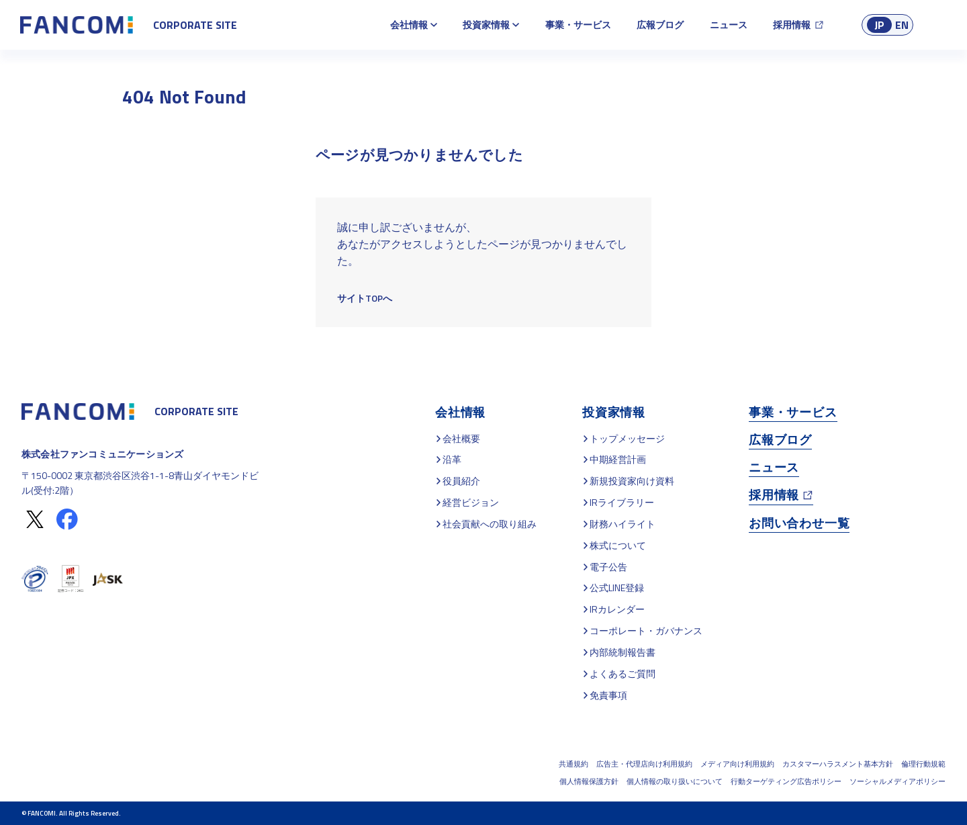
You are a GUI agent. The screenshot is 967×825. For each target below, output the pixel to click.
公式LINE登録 (617, 587)
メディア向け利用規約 (737, 763)
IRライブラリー (622, 502)
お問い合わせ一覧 (799, 523)
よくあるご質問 (622, 673)
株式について (618, 545)
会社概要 (461, 438)
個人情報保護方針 (588, 781)
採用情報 (792, 24)
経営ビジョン (471, 502)
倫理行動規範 (923, 763)
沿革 (452, 459)
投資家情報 (486, 24)
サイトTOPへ (364, 298)
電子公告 (608, 567)
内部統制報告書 (622, 652)
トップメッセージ (627, 438)
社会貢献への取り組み (490, 524)
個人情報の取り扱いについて (675, 781)
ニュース (728, 24)
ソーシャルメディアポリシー (897, 781)
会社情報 (409, 24)
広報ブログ (660, 24)
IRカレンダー (617, 609)
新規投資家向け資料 (632, 481)
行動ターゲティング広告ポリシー (786, 781)
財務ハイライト (622, 524)
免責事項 (608, 695)
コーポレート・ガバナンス (646, 630)
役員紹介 (461, 481)
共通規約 (573, 763)
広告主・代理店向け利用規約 (644, 763)
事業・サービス (578, 24)
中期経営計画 (618, 459)
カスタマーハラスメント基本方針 (837, 763)
